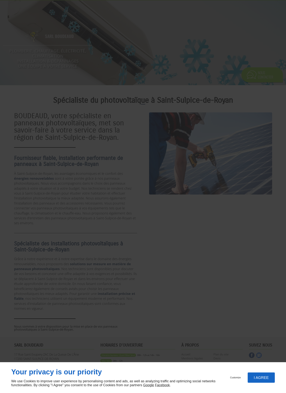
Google (148, 385)
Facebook (162, 385)
